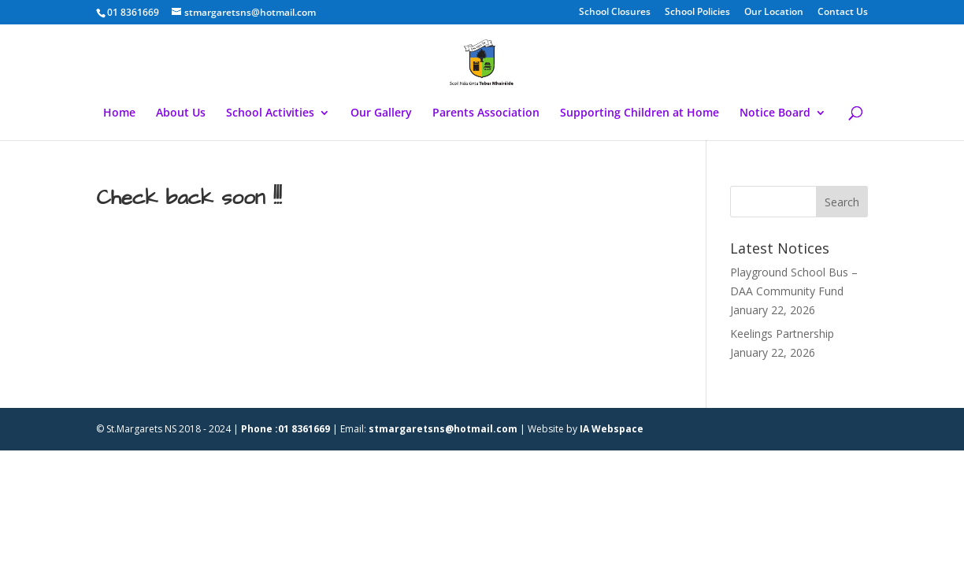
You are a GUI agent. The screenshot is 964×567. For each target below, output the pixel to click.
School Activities (270, 113)
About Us (181, 113)
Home (119, 113)
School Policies (697, 12)
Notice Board (775, 113)
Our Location (773, 12)
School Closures (615, 12)
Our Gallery (381, 113)
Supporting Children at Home (639, 113)
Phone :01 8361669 (285, 428)
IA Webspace (611, 428)
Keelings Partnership (782, 333)
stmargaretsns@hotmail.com (443, 428)
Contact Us (843, 12)
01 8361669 (133, 12)
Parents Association (485, 113)
